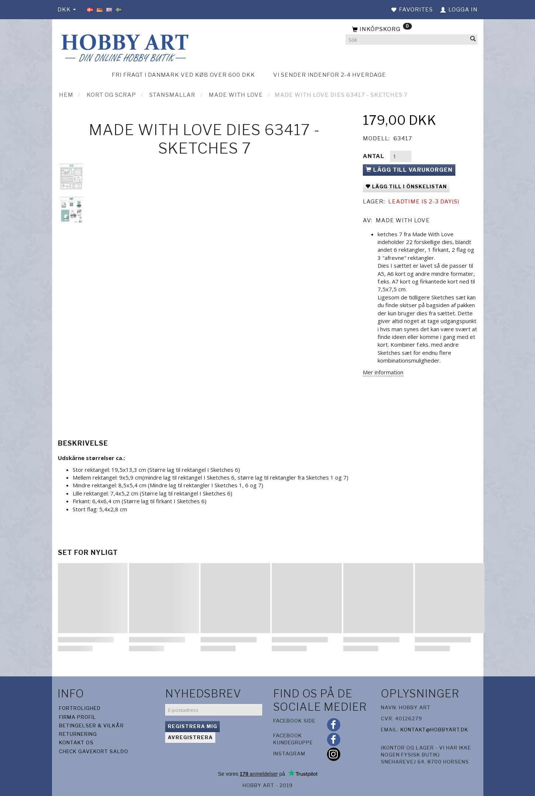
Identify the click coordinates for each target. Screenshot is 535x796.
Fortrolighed (80, 708)
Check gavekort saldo (93, 751)
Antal (374, 156)
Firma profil (77, 717)
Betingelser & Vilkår (91, 725)
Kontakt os (76, 742)
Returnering (78, 734)
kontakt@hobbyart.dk (434, 729)
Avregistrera (190, 737)
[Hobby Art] (124, 46)
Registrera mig (192, 726)
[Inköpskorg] (411, 29)
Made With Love (403, 220)
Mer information (383, 372)
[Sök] (473, 40)
